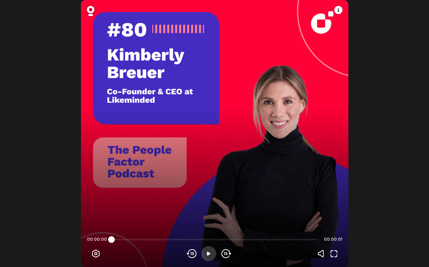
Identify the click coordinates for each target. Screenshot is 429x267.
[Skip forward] (226, 253)
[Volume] (323, 253)
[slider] (111, 239)
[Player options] (96, 254)
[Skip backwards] (192, 253)
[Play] (208, 253)
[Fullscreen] (334, 253)
